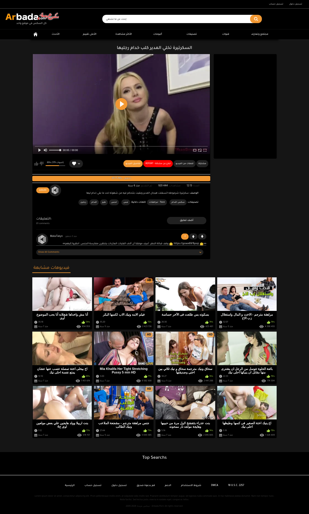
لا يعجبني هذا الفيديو (41, 164)
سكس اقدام (178, 202)
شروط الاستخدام (191, 485)
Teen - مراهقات (157, 202)
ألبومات (157, 34)
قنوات (225, 34)
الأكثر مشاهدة (123, 34)
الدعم (168, 485)
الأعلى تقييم (89, 34)
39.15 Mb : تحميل (121, 178)
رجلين (83, 202)
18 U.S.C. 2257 (236, 485)
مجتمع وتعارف (259, 34)
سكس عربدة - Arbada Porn (150, 506)
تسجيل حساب (276, 4)
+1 (193, 236)
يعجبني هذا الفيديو (36, 164)
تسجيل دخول (295, 4)
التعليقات (43, 219)
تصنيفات (191, 34)
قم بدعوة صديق (146, 485)
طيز (104, 202)
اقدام (94, 202)
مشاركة (202, 163)
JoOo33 (42, 190)
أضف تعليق (187, 220)
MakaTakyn (56, 236)
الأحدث (56, 34)
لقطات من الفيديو (185, 163)
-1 (202, 236)
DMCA (214, 485)
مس (125, 202)
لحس (114, 202)
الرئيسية (35, 34)
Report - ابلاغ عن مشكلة (158, 163)
